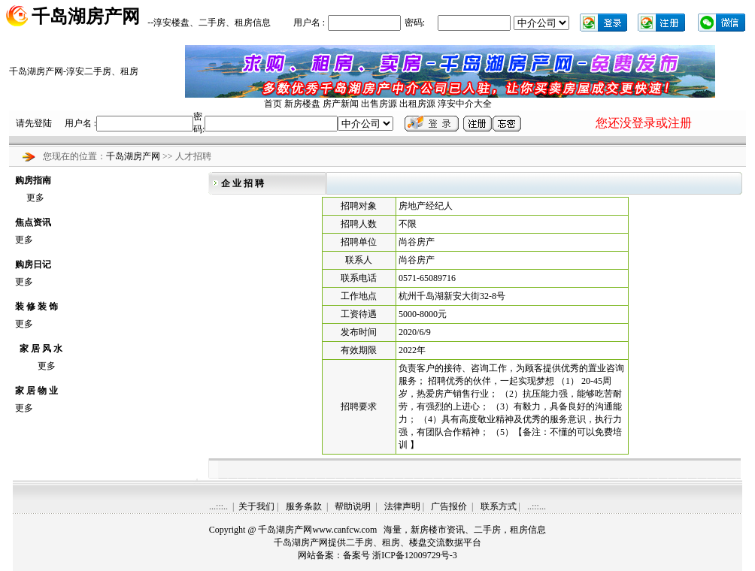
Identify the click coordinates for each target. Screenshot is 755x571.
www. (344, 529)
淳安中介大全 (465, 103)
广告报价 (449, 506)
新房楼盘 (302, 103)
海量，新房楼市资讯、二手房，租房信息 (465, 529)
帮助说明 (353, 506)
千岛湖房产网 (134, 156)
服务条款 (304, 506)
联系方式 (499, 506)
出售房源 (379, 103)
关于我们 (256, 506)
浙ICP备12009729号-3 (414, 555)
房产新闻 (341, 103)
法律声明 (402, 506)
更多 (35, 197)
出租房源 (417, 103)
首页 (273, 103)
